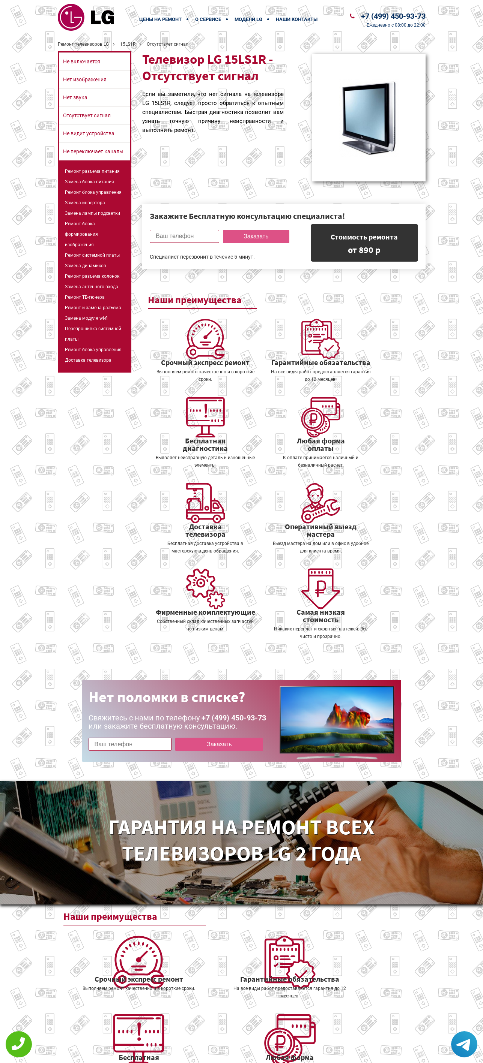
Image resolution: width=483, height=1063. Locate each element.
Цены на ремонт (160, 19)
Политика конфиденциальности (189, 1052)
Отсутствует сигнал (87, 115)
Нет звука (75, 97)
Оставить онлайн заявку (264, 1035)
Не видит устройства (88, 133)
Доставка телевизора (88, 360)
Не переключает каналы (93, 151)
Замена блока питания (89, 181)
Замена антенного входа (91, 286)
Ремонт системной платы (92, 255)
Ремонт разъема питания (92, 171)
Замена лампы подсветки (92, 213)
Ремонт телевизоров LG (83, 44)
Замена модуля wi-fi (86, 318)
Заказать (254, 236)
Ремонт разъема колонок (92, 276)
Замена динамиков (85, 265)
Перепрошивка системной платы (93, 334)
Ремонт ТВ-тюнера (85, 297)
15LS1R (127, 44)
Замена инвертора (85, 202)
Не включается (81, 61)
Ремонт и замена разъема (93, 307)
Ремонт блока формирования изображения (81, 234)
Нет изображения (85, 79)
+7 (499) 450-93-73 (393, 16)
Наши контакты (296, 19)
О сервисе (208, 19)
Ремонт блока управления (93, 192)
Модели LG (248, 19)
